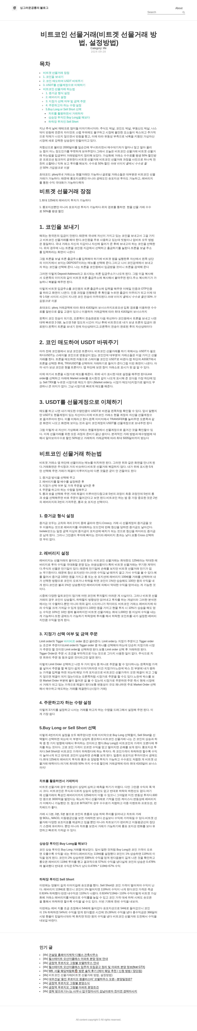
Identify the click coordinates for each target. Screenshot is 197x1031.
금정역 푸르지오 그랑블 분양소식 (69, 983)
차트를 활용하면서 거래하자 (65, 113)
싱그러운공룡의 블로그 (34, 7)
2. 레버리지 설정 (56, 97)
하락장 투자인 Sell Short (63, 121)
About (179, 8)
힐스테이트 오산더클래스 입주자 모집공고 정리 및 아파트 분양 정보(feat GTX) (97, 966)
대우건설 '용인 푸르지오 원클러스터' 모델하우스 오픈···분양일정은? (90, 979)
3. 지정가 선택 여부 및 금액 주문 (66, 101)
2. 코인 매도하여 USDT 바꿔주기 (63, 81)
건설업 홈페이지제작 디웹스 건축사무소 (73, 954)
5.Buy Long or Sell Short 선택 (63, 109)
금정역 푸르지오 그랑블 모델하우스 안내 (74, 962)
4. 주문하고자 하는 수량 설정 (63, 105)
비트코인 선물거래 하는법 (59, 89)
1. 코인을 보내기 (53, 76)
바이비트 (69, 641)
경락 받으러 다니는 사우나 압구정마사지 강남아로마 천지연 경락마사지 (93, 991)
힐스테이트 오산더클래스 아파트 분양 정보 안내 (78, 958)
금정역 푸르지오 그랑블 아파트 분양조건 (74, 987)
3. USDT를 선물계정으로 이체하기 (64, 85)
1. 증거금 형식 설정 (58, 93)
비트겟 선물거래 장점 (56, 72)
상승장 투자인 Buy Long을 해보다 (69, 117)
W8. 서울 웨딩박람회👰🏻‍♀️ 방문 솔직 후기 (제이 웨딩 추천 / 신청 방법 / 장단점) (95, 970)
